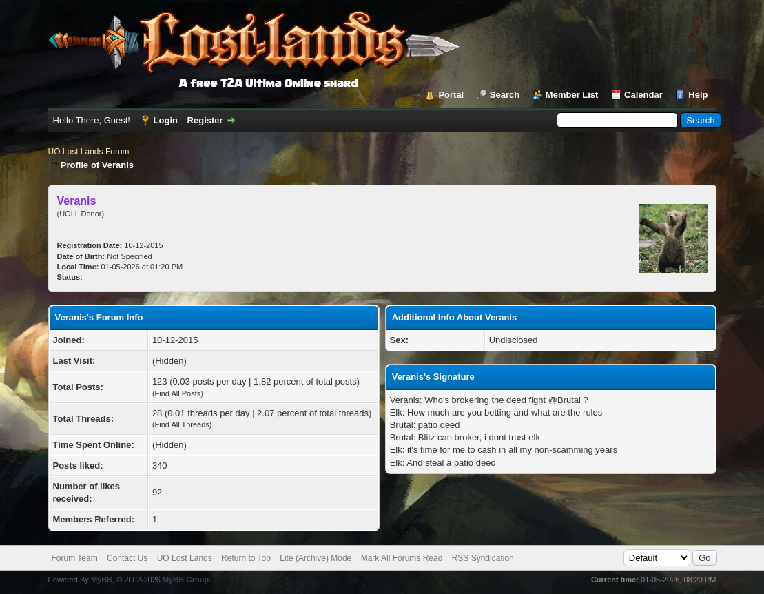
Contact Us (127, 558)
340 (159, 465)
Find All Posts (178, 393)
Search (504, 95)
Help (698, 95)
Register (205, 120)
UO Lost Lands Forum (89, 151)
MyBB (101, 579)
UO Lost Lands (184, 558)
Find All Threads (182, 424)
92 (157, 492)
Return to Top (246, 558)
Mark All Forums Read (402, 558)
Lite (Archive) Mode (315, 558)
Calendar (643, 95)
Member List (572, 95)
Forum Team (75, 558)
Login (166, 120)
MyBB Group (186, 579)
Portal (451, 95)
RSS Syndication (483, 558)
